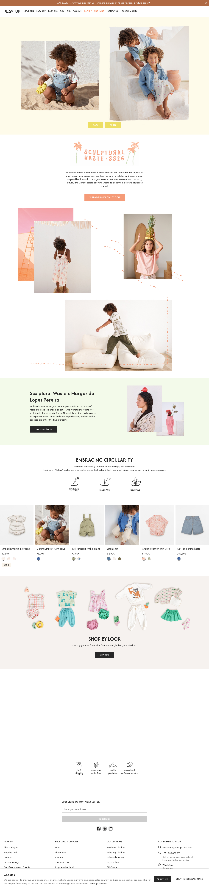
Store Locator (62, 862)
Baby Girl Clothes (115, 857)
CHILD (113, 125)
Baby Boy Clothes (116, 852)
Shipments (60, 852)
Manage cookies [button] (98, 883)
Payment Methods (65, 867)
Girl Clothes (112, 867)
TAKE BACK (104, 489)
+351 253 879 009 (171, 853)
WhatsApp (167, 864)
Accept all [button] (163, 879)
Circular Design (11, 862)
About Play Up (11, 847)
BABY (95, 125)
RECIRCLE (135, 489)
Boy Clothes (113, 862)
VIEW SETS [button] (104, 655)
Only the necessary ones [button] (189, 879)
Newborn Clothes (116, 847)
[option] (103, 3)
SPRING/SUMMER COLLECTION (104, 197)
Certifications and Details (17, 867)
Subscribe (104, 819)
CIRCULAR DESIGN (74, 489)
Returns (59, 857)
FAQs (57, 847)
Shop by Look (10, 852)
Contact (8, 857)
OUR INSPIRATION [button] (43, 429)
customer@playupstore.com (177, 847)
